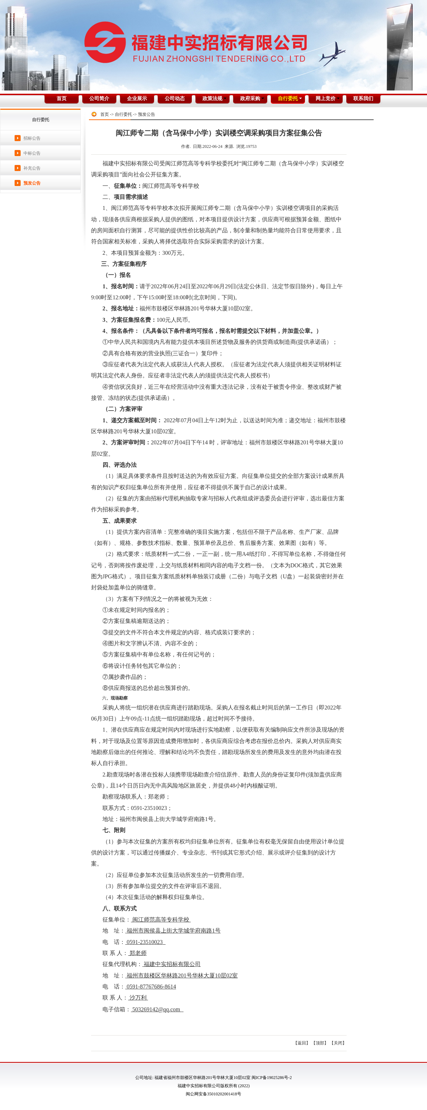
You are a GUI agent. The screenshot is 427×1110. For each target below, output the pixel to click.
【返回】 (301, 1043)
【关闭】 (338, 1043)
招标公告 (32, 138)
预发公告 (32, 183)
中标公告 (32, 153)
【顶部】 (319, 1043)
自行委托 (123, 114)
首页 (104, 114)
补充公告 (32, 168)
